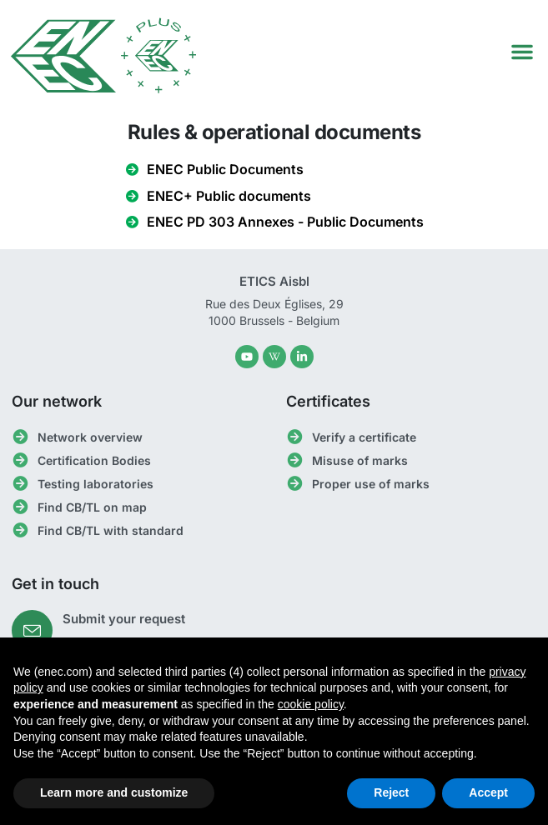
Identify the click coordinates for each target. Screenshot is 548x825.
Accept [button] (488, 792)
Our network (57, 401)
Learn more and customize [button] (114, 792)
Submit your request (124, 619)
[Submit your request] (32, 630)
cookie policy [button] (311, 704)
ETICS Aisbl (274, 281)
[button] (522, 51)
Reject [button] (391, 792)
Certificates (328, 401)
